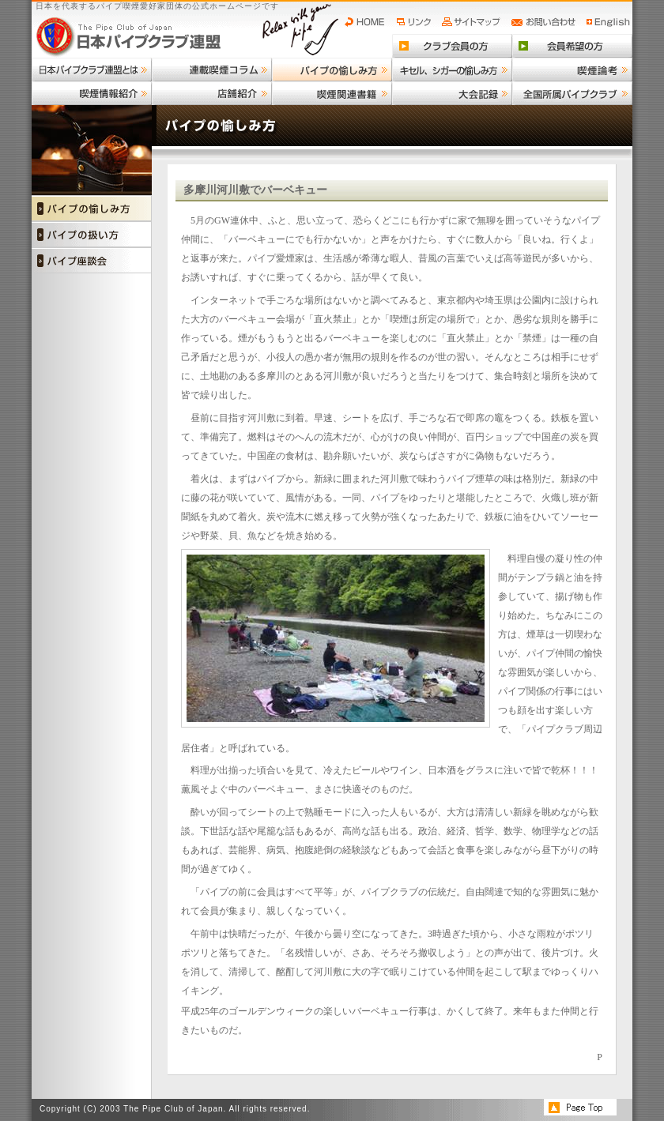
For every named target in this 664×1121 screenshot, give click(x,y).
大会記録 (452, 93)
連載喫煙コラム (212, 69)
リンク (416, 22)
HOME (368, 22)
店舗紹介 (212, 93)
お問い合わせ (546, 22)
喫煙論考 (572, 69)
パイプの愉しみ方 (332, 69)
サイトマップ (473, 22)
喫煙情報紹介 (92, 93)
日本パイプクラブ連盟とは (92, 69)
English (608, 22)
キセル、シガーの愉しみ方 (452, 69)
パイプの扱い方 (92, 234)
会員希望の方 (572, 46)
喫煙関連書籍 (332, 93)
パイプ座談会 (92, 260)
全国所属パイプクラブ (572, 93)
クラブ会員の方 (452, 46)
